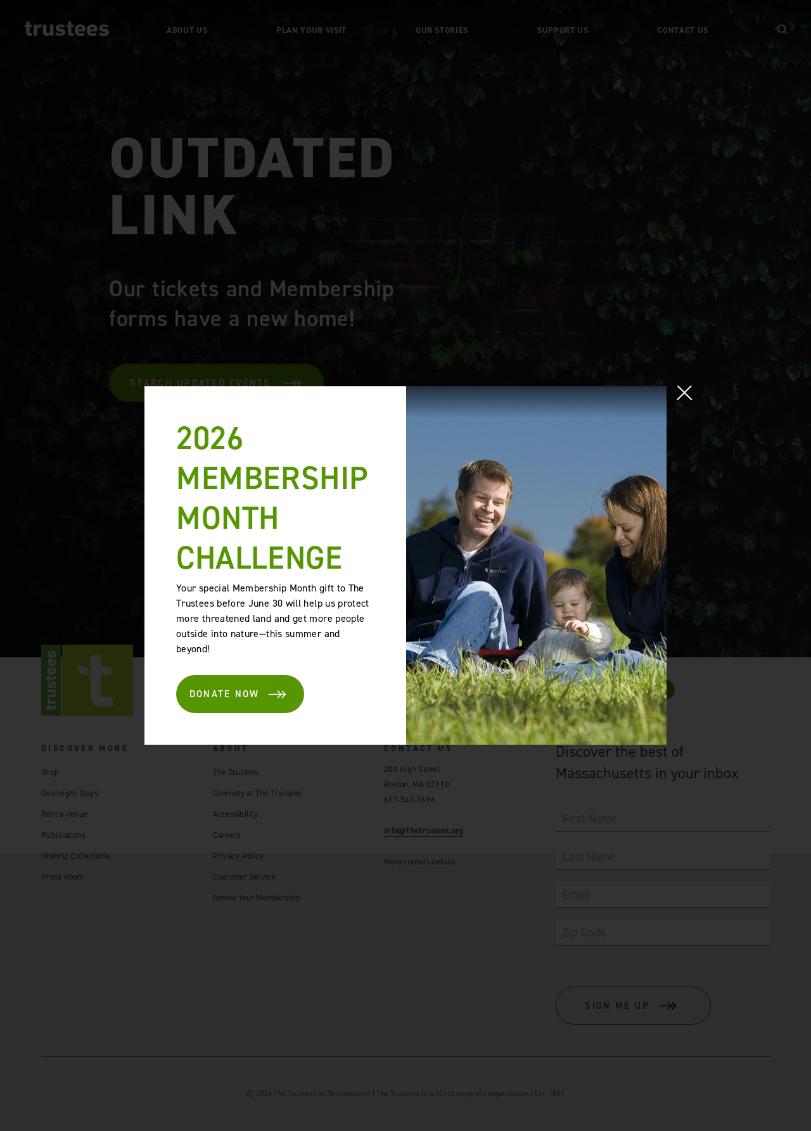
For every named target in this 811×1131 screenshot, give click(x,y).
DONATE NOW (238, 694)
